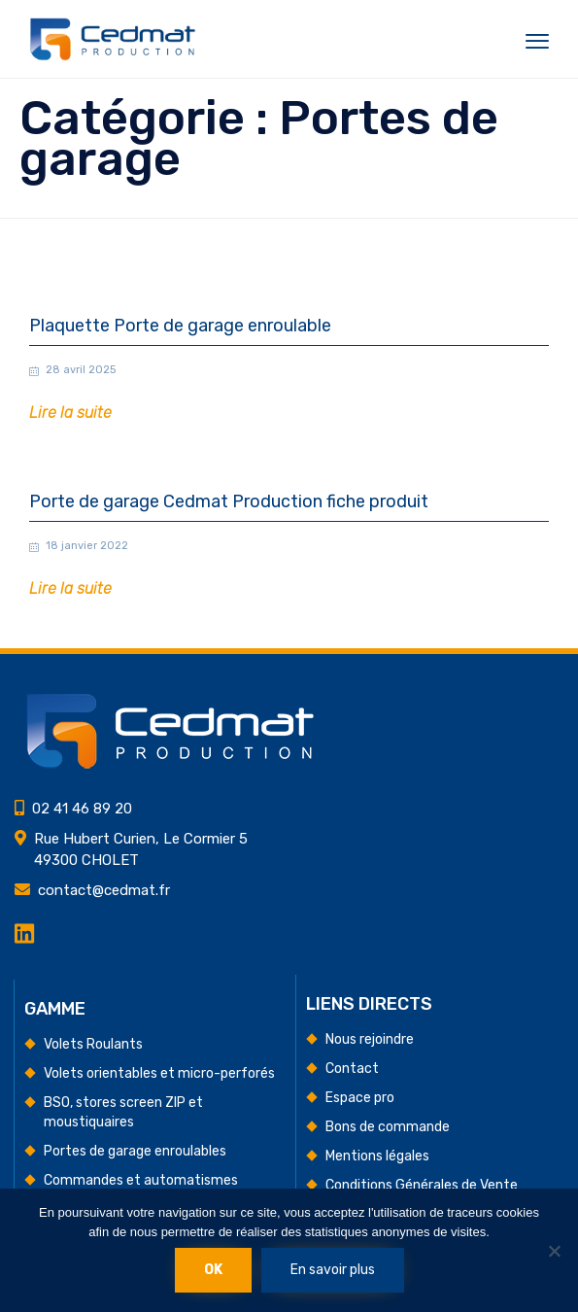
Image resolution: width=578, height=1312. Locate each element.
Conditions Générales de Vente (421, 1185)
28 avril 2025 (81, 369)
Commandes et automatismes (141, 1180)
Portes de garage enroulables (135, 1151)
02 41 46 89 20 (82, 808)
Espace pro (359, 1097)
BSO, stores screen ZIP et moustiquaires (123, 1112)
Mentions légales (377, 1156)
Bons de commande (387, 1127)
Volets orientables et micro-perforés (159, 1073)
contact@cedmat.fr (104, 890)
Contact (352, 1068)
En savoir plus (332, 1269)
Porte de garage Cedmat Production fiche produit (228, 502)
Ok (213, 1269)
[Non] (553, 1250)
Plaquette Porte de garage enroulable (180, 326)
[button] (70, 413)
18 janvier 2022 (87, 545)
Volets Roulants (93, 1044)
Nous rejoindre (369, 1039)
